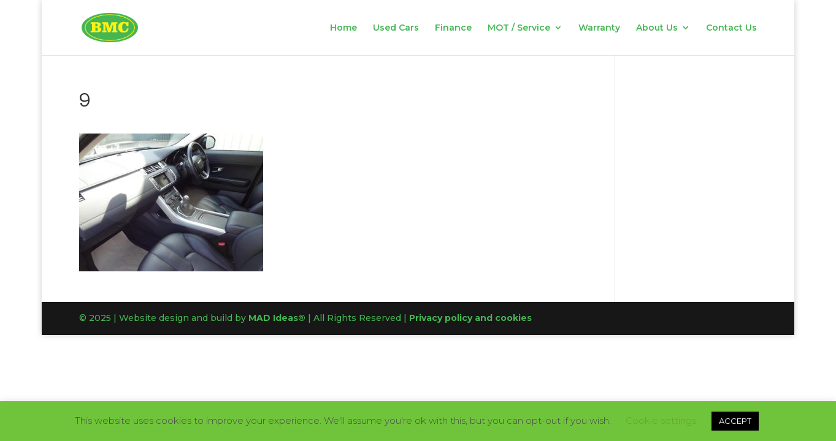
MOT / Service (519, 28)
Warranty (599, 28)
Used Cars (396, 28)
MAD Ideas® (276, 317)
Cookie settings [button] (661, 420)
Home (343, 28)
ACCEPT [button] (735, 421)
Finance (453, 28)
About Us (657, 28)
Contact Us (731, 28)
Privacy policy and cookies (470, 317)
